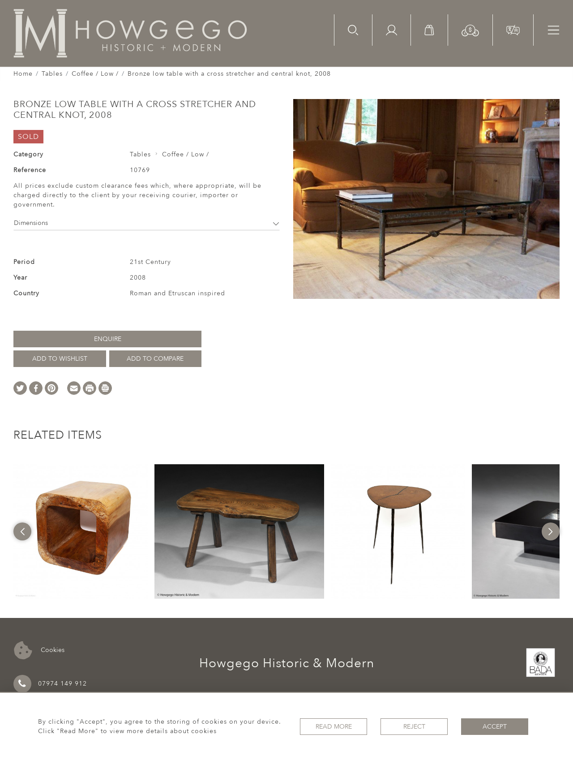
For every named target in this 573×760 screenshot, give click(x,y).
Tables (52, 73)
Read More (334, 726)
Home (23, 73)
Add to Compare (155, 358)
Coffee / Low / (95, 73)
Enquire (107, 339)
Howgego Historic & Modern (286, 663)
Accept (495, 726)
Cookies (39, 650)
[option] (80, 531)
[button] (470, 30)
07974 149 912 (50, 684)
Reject (414, 726)
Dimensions (146, 223)
